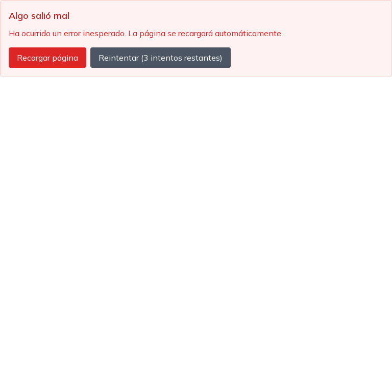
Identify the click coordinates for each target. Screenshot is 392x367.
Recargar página (47, 58)
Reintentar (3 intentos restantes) (161, 58)
